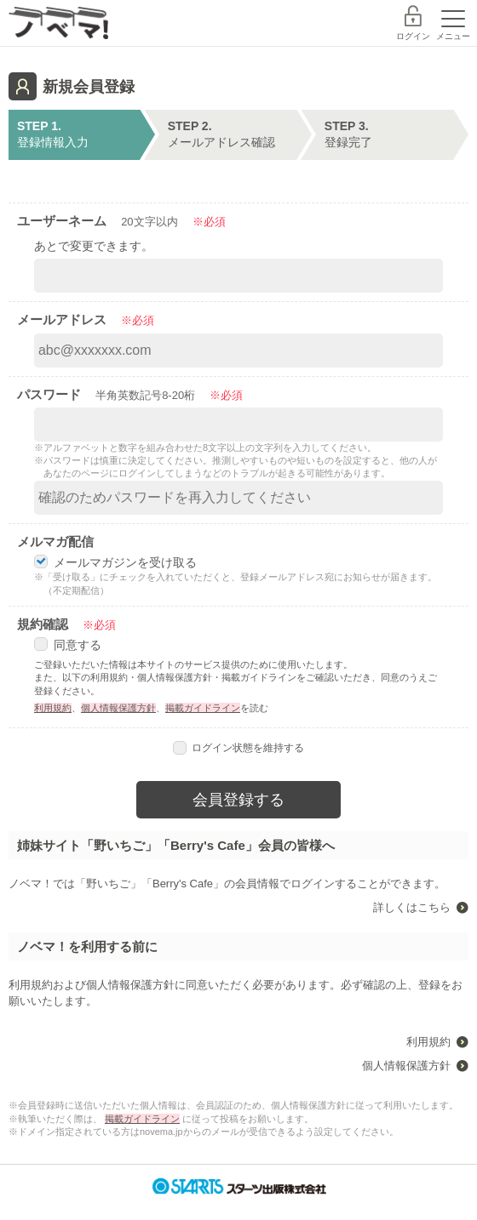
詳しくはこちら (412, 907)
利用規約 (53, 708)
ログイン (413, 36)
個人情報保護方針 (118, 708)
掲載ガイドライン (202, 708)
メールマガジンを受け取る (115, 562)
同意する (67, 645)
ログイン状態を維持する (239, 748)
